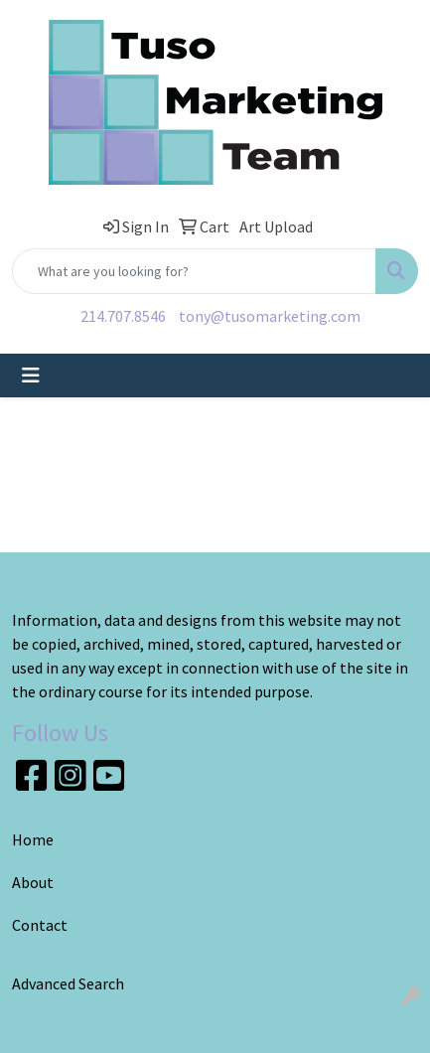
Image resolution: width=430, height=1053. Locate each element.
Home (33, 839)
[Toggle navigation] (31, 375)
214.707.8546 (123, 316)
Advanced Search (68, 983)
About (33, 882)
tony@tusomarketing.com (269, 316)
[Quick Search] (194, 271)
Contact (40, 925)
